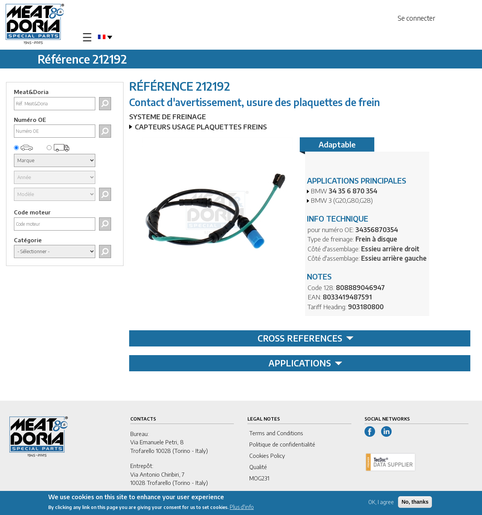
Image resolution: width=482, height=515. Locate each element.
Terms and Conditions (276, 433)
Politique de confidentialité (282, 444)
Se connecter (416, 18)
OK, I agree (381, 503)
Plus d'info (242, 507)
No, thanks (415, 503)
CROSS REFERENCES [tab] (306, 338)
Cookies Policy (267, 455)
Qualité (258, 466)
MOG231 (259, 478)
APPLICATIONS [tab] (305, 363)
